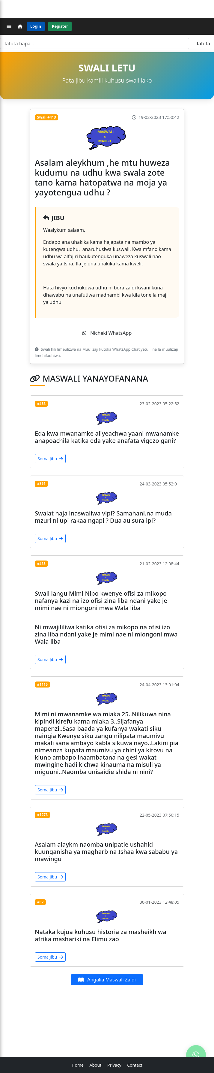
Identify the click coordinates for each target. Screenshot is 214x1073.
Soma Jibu (50, 458)
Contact (134, 1065)
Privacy (114, 1065)
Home (78, 1065)
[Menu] (8, 26)
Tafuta (203, 43)
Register (60, 26)
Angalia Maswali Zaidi (107, 979)
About (96, 1065)
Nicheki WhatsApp (106, 333)
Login (35, 26)
